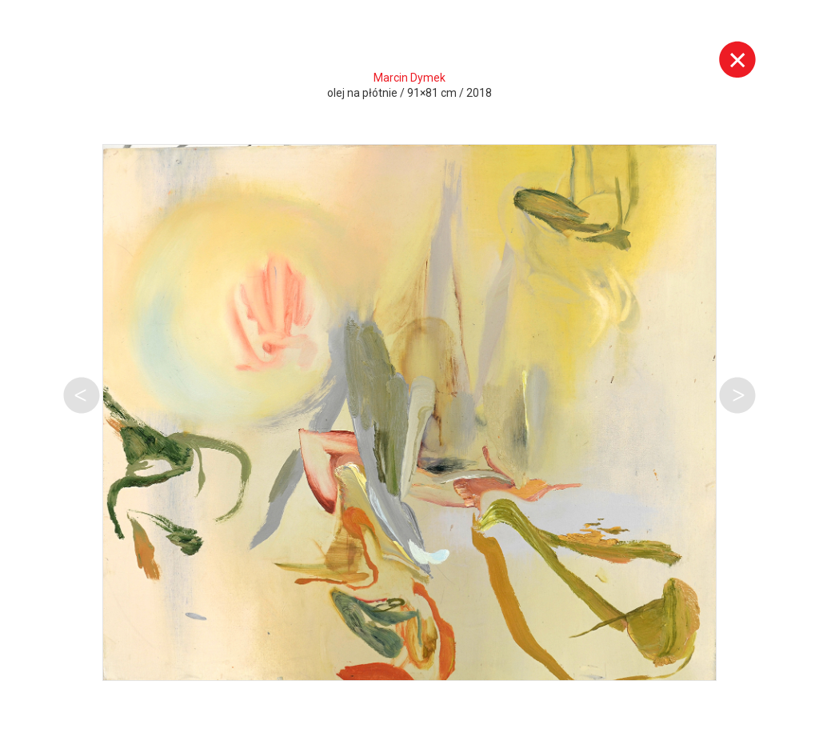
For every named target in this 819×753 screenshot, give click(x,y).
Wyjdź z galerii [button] (737, 59)
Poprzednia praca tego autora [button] (81, 395)
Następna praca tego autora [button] (737, 395)
